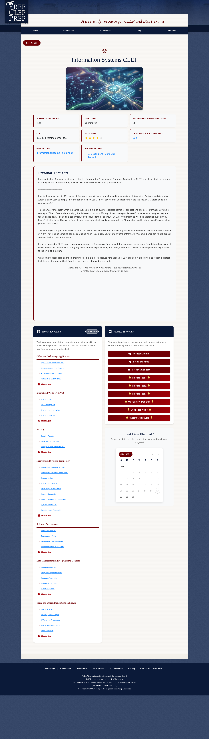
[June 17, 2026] (139, 485)
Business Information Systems (55, 369)
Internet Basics (47, 405)
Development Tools (49, 563)
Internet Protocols (49, 424)
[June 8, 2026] (127, 478)
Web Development (49, 411)
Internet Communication (52, 418)
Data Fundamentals (50, 598)
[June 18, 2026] (145, 485)
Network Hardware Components (55, 521)
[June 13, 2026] (157, 478)
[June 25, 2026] (145, 491)
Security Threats (48, 447)
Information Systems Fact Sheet (55, 153)
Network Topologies (50, 515)
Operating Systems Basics (53, 508)
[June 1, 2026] (127, 472)
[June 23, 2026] (133, 491)
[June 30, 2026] (133, 497)
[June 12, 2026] (151, 478)
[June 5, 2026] (151, 472)
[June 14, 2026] (121, 485)
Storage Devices (48, 495)
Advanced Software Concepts (54, 576)
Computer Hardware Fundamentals (57, 489)
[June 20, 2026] (157, 485)
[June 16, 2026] (133, 485)
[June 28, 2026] (121, 497)
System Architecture (50, 527)
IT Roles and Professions (52, 660)
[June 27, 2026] (157, 491)
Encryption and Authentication (55, 460)
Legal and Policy (48, 672)
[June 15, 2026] (127, 485)
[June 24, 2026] (139, 491)
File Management (48, 624)
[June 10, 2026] (139, 478)
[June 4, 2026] (145, 472)
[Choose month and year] (125, 454)
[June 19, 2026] (151, 485)
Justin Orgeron (107, 732)
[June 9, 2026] (133, 478)
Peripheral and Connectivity (53, 534)
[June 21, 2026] (121, 491)
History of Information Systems (55, 482)
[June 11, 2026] (145, 478)
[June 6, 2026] (157, 472)
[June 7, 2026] (121, 478)
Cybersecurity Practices (51, 453)
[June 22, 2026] (127, 491)
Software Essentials (50, 556)
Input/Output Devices (50, 502)
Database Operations (50, 618)
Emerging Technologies (51, 653)
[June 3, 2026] (139, 472)
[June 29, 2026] (127, 497)
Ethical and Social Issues (52, 666)
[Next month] (158, 454)
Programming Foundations (53, 605)
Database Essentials (50, 611)
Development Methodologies (54, 569)
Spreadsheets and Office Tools (55, 363)
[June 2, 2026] (133, 472)
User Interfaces (47, 647)
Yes (135, 138)
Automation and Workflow (53, 382)
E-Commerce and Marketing (53, 376)
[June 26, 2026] (151, 491)
